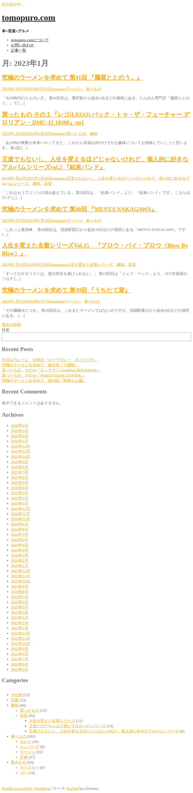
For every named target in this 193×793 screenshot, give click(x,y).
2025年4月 (19, 488)
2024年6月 (19, 540)
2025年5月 (19, 483)
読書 (15, 700)
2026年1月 (19, 441)
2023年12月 (20, 571)
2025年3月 (19, 493)
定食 (24, 757)
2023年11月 (20, 576)
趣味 (94, 134)
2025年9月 (19, 462)
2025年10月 (20, 457)
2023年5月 (19, 607)
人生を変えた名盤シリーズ (90, 265)
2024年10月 (20, 519)
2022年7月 (19, 659)
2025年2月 (19, 498)
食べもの (93, 89)
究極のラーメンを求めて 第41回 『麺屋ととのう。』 (72, 77)
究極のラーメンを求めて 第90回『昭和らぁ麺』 (44, 381)
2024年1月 (19, 566)
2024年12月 (20, 509)
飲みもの (18, 762)
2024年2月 (19, 560)
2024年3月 (19, 555)
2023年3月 (19, 618)
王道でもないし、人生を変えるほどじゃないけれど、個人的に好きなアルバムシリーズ (104, 731)
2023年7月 (19, 597)
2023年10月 (20, 581)
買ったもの (76, 134)
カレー (25, 742)
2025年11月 (20, 451)
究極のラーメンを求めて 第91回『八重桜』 (40, 365)
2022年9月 (19, 649)
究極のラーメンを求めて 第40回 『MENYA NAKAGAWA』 (79, 209)
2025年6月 (19, 477)
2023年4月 (19, 612)
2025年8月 (19, 467)
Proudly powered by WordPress (26, 788)
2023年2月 (19, 623)
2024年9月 (19, 524)
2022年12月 (20, 633)
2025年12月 (20, 446)
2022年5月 (19, 669)
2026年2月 (19, 436)
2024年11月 (20, 514)
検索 (6, 330)
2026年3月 (19, 431)
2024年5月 (19, 545)
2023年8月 (19, 592)
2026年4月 (19, 425)
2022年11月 (20, 638)
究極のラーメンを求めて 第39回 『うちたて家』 (66, 290)
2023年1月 (19, 628)
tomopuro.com (28, 17)
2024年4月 (19, 550)
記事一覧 (18, 50)
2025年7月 (19, 472)
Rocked (73, 788)
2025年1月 (19, 503)
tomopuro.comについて (30, 40)
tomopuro (59, 89)
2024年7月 (19, 535)
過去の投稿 (11, 325)
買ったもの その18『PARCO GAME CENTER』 (43, 375)
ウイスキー (29, 767)
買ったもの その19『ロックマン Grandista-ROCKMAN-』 (52, 370)
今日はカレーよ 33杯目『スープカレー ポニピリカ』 (50, 360)
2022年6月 (19, 664)
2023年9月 (19, 586)
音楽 (48, 183)
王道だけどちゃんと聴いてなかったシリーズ (67, 726)
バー (24, 773)
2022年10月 (20, 644)
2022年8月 (19, 654)
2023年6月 (19, 602)
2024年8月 (19, 529)
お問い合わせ (22, 45)
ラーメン (74, 89)
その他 (16, 695)
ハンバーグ (29, 747)
